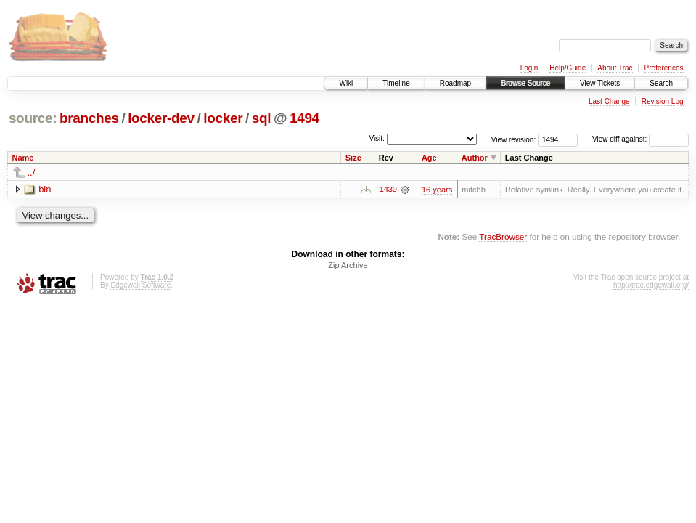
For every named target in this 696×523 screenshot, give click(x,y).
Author (475, 157)
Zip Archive (347, 266)
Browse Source (525, 83)
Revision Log (663, 101)
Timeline (395, 83)
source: (33, 118)
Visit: (377, 138)
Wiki (346, 83)
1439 (387, 189)
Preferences (664, 68)
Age (429, 157)
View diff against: (640, 139)
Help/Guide (567, 68)
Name (23, 157)
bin (44, 189)
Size (353, 157)
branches (89, 118)
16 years (437, 189)
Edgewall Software (140, 286)
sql (261, 118)
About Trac (614, 68)
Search (661, 83)
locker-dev (161, 118)
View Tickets (600, 83)
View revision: (513, 139)
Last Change (609, 101)
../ (32, 172)
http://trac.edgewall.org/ (651, 286)
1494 (304, 118)
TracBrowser (503, 236)
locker (222, 118)
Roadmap (455, 83)
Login (529, 68)
